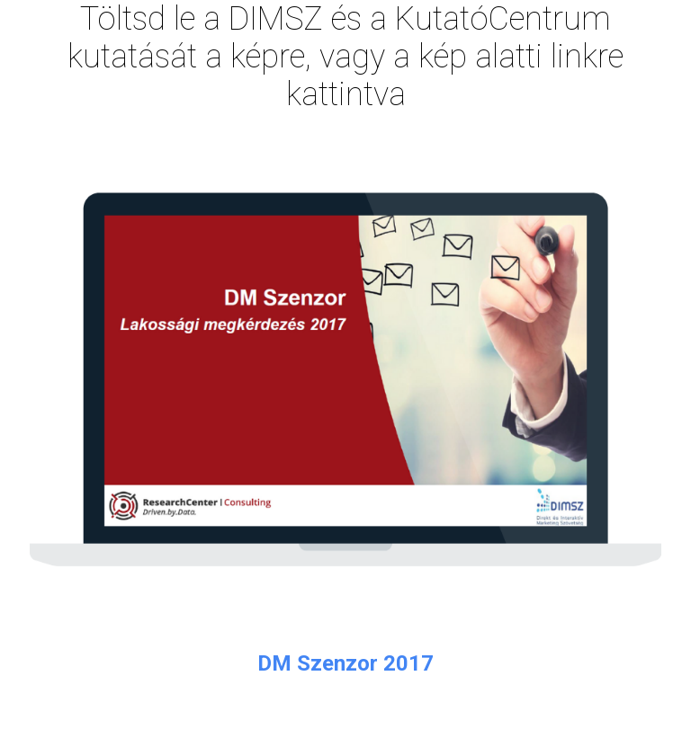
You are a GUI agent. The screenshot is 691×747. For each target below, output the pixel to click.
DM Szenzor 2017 (345, 663)
